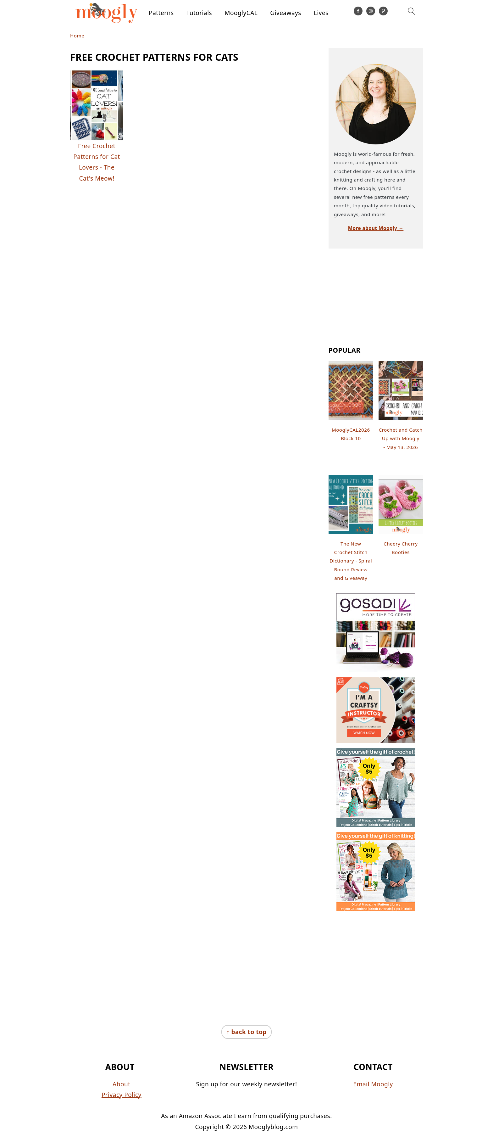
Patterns (161, 13)
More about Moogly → (376, 228)
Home (77, 35)
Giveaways (285, 13)
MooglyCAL (241, 13)
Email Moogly (373, 1084)
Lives (321, 13)
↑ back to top (246, 1032)
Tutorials (199, 13)
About (121, 1084)
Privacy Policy (121, 1095)
